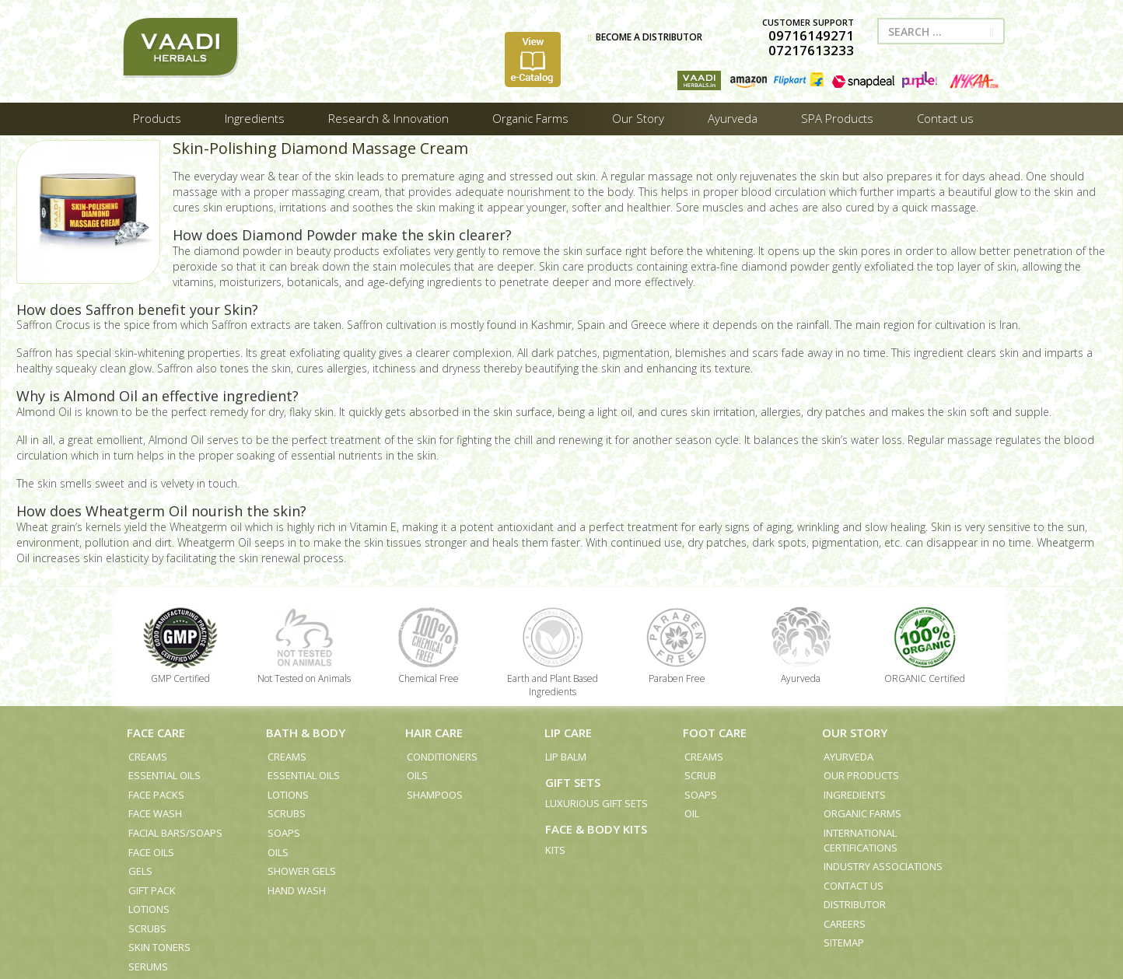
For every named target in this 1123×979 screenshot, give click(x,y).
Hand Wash (297, 890)
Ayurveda (848, 757)
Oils (278, 852)
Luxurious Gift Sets (596, 803)
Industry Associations (883, 866)
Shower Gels (302, 871)
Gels (140, 871)
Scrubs (147, 928)
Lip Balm (565, 757)
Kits (555, 850)
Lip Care (568, 732)
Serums (148, 967)
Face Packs (156, 795)
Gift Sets (572, 782)
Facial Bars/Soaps (175, 833)
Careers (845, 924)
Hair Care (434, 732)
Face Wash (155, 813)
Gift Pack (152, 890)
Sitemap (844, 942)
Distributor (855, 904)
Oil (691, 813)
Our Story (854, 732)
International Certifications (860, 840)
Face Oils (151, 852)
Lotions (149, 909)
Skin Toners (159, 947)
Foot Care (715, 732)
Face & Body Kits (596, 829)
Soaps (284, 833)
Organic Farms (862, 813)
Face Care (156, 732)
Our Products (861, 775)
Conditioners (442, 757)
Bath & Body (305, 732)
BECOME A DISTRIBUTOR (645, 37)
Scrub (700, 775)
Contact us (853, 886)
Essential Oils (164, 775)
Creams (147, 757)
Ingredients (855, 795)
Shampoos (435, 795)
